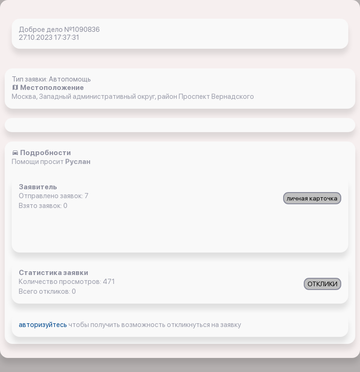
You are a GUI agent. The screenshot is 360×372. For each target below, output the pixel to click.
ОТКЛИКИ (323, 284)
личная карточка (312, 198)
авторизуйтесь (43, 324)
